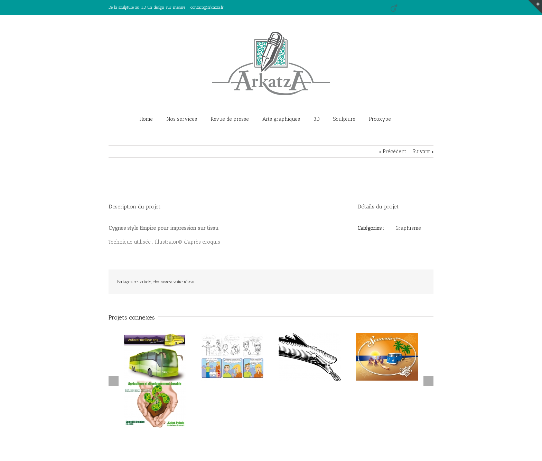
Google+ (408, 7)
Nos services (181, 119)
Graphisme (408, 228)
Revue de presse (230, 119)
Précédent (394, 151)
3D (317, 119)
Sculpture (344, 119)
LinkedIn (421, 6)
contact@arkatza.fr (207, 7)
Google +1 (402, 282)
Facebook (431, 7)
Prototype (380, 119)
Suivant (421, 151)
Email (420, 282)
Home (146, 119)
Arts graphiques (281, 119)
